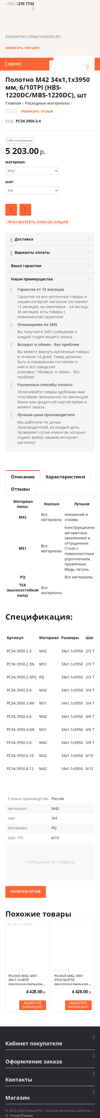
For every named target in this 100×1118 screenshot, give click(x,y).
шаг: (9, 181)
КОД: (9, 120)
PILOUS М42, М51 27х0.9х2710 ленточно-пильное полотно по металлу (72, 980)
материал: (15, 161)
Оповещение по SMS (37, 324)
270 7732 (19, 4)
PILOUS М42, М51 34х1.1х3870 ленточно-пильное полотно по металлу (26, 980)
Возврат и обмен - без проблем (48, 344)
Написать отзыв (37, 111)
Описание (23, 477)
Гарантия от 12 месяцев (40, 289)
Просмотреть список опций (38, 222)
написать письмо (22, 47)
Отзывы (20, 489)
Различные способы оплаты (45, 384)
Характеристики (65, 477)
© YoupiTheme (19, 1115)
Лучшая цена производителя (46, 414)
